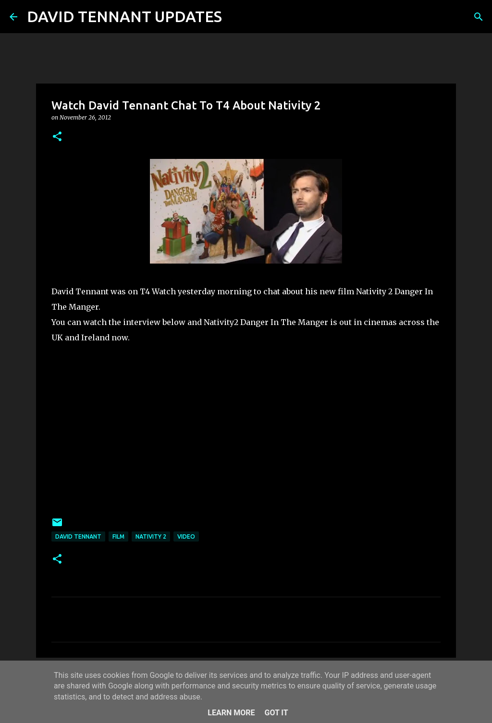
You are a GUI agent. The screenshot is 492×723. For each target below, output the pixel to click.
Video (186, 536)
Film (118, 536)
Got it (276, 712)
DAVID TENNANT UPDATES (124, 16)
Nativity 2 (150, 536)
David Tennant (78, 536)
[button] (57, 137)
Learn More (231, 712)
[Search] (235, 16)
